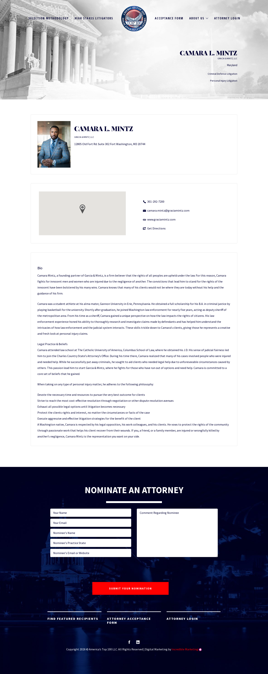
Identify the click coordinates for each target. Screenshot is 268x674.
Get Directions (156, 228)
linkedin (138, 643)
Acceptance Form (169, 18)
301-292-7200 (155, 201)
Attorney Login (227, 18)
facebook (129, 643)
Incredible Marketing (185, 649)
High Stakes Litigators (94, 18)
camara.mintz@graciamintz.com (168, 210)
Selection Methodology (48, 18)
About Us (196, 18)
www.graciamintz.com (161, 219)
